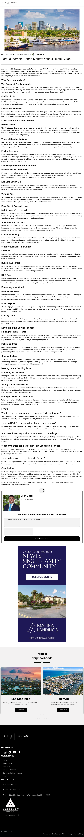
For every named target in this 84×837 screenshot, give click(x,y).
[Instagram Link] (5, 752)
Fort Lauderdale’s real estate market (14, 112)
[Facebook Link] (10, 752)
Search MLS (7, 763)
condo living (30, 213)
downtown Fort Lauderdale (44, 173)
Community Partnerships (12, 773)
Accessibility (78, 834)
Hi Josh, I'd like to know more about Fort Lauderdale (42, 522)
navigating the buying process (50, 474)
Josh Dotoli (39, 54)
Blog (4, 776)
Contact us (30, 482)
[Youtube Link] (14, 752)
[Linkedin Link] (19, 752)
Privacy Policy (67, 834)
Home (5, 760)
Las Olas (4, 185)
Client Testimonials (10, 770)
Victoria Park (5, 197)
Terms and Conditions (52, 834)
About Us (6, 767)
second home (6, 135)
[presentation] (18, 531)
